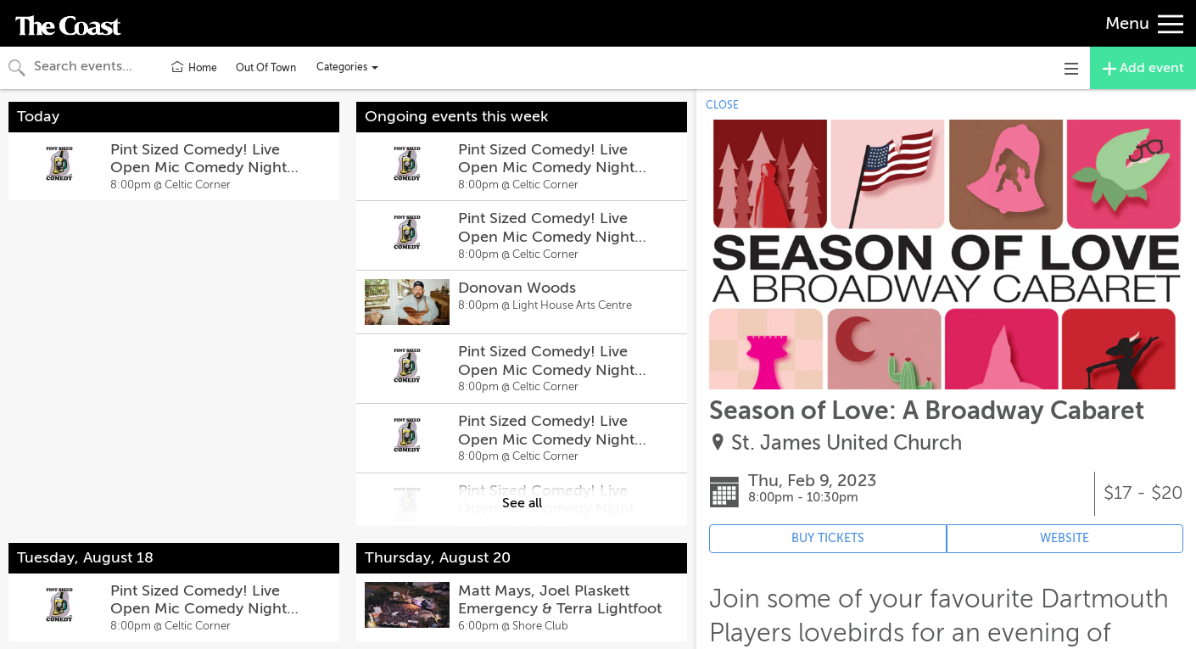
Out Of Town (266, 68)
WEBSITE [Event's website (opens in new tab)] (1064, 538)
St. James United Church (846, 443)
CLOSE (722, 105)
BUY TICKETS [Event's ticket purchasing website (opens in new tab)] (827, 538)
